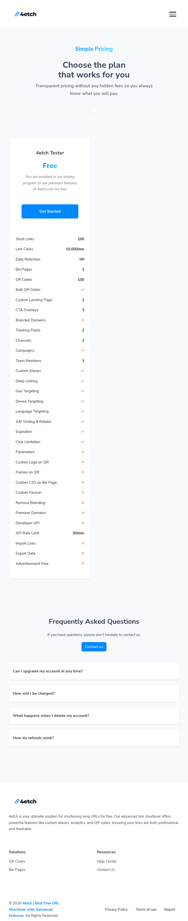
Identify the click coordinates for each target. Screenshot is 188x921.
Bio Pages (17, 869)
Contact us (94, 646)
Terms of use (146, 909)
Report (169, 909)
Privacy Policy (116, 909)
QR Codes (17, 861)
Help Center (107, 861)
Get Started (50, 211)
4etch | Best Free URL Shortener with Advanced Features (34, 909)
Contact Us (106, 869)
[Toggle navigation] (172, 14)
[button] (94, 671)
